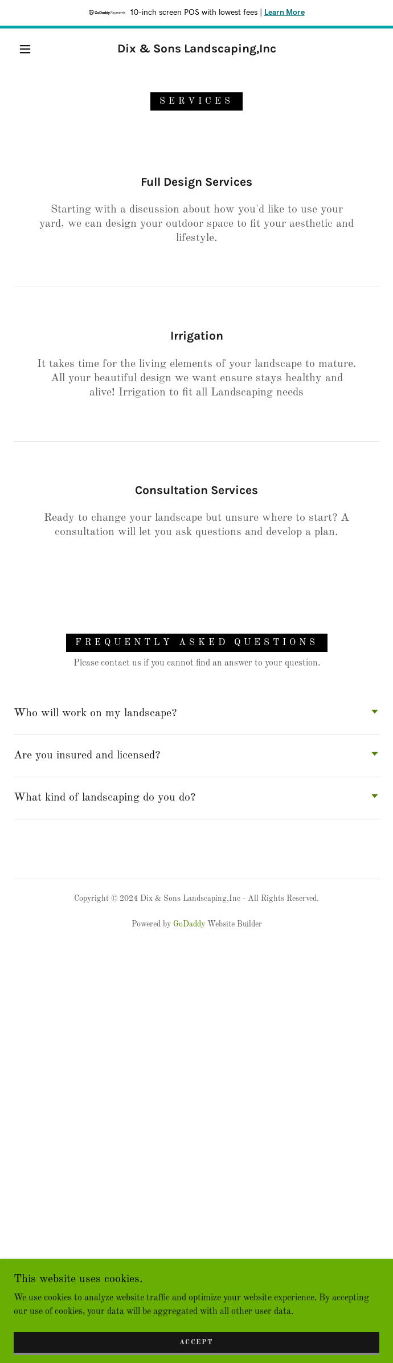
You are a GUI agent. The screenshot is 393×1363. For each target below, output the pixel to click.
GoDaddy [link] (189, 924)
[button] (32, 49)
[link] (196, 49)
